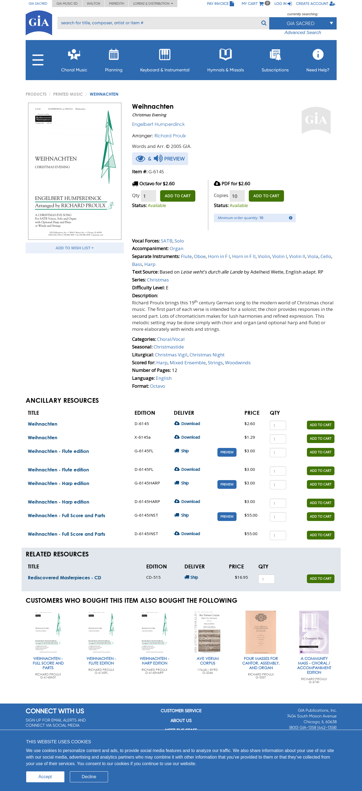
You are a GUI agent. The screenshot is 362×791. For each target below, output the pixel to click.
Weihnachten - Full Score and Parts (66, 515)
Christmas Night (207, 354)
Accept (45, 776)
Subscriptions (275, 58)
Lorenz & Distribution (153, 3)
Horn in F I (219, 256)
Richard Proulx (170, 135)
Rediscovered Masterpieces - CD (64, 577)
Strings (215, 362)
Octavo (157, 386)
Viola (312, 256)
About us (181, 720)
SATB (166, 241)
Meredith (116, 3)
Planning (113, 58)
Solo (179, 241)
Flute (186, 256)
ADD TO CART (178, 195)
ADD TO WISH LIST (75, 248)
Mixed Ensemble (188, 362)
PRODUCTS (36, 94)
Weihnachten (42, 423)
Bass (137, 264)
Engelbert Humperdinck (158, 124)
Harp (149, 264)
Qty (136, 195)
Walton (93, 3)
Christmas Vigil (171, 354)
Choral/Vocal (171, 339)
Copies (221, 195)
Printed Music (68, 94)
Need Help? (318, 58)
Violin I (279, 256)
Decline (89, 776)
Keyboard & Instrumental (165, 58)
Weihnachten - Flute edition (58, 451)
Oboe (200, 256)
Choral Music (74, 58)
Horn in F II (244, 256)
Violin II (297, 256)
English (164, 378)
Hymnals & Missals (225, 58)
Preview (227, 452)
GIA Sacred (38, 3)
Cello (326, 256)
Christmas (158, 280)
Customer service (181, 710)
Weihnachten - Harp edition (58, 483)
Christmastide (169, 347)
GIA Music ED (67, 3)
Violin (264, 256)
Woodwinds (238, 362)
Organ (176, 248)
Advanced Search (303, 32)
